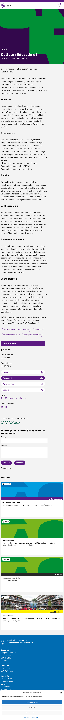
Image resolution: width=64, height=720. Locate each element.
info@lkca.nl (5, 661)
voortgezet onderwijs (32, 335)
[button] (61, 693)
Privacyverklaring (35, 717)
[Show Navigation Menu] (8, 6)
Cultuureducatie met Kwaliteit (16, 330)
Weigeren (32, 707)
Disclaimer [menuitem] (5, 687)
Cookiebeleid (26, 717)
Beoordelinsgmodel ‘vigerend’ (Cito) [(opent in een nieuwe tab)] (16, 169)
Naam (24, 439)
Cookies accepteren (32, 702)
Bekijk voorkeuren (32, 713)
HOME (4, 49)
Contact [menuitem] (4, 684)
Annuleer (19, 463)
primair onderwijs (10, 335)
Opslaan (23, 390)
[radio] (2, 423)
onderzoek (38, 330)
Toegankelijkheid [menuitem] (7, 689)
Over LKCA (5, 676)
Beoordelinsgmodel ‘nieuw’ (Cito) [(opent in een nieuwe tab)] (15, 166)
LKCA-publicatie (9, 344)
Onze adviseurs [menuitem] (7, 681)
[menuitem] (12, 683)
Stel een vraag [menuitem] (6, 679)
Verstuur (6, 463)
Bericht (24, 451)
